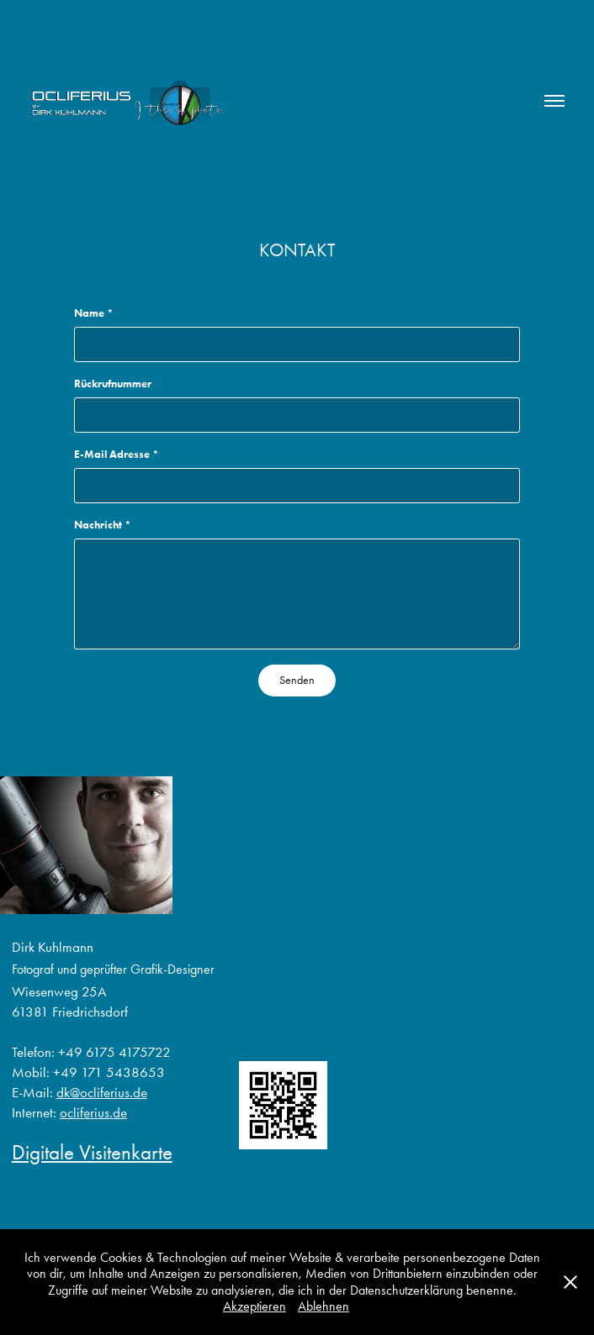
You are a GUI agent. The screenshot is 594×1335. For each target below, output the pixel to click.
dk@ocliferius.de (101, 1092)
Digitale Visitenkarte (92, 1152)
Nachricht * (102, 524)
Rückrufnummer (112, 383)
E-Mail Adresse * (116, 454)
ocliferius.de (93, 1112)
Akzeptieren (254, 1306)
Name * (94, 313)
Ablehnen (323, 1306)
